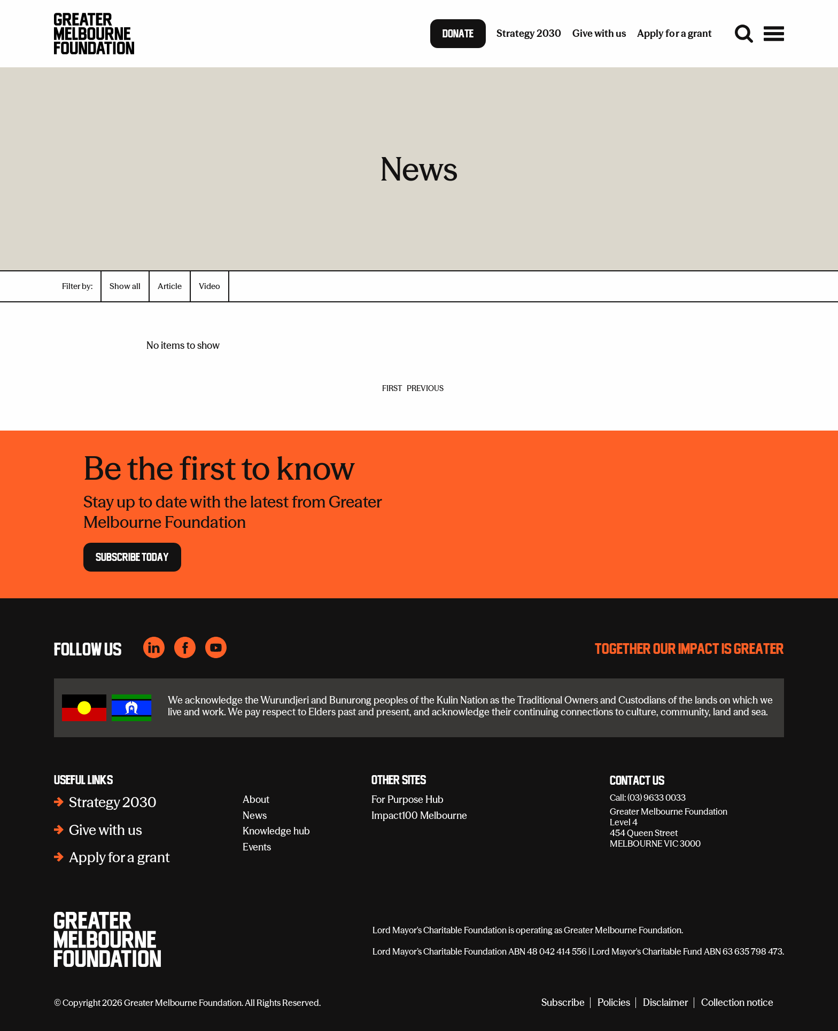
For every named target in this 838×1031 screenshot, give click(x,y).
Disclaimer (665, 1003)
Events (257, 847)
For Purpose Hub (407, 799)
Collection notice (737, 1003)
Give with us (105, 830)
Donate (458, 33)
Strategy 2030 (113, 802)
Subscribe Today (132, 557)
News (255, 815)
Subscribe (563, 1003)
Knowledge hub (276, 831)
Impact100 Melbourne (419, 815)
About (256, 799)
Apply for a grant (119, 857)
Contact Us (637, 781)
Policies (614, 1003)
